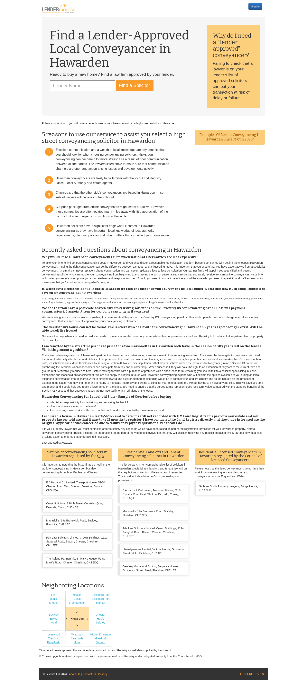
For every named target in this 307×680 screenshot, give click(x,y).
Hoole (100, 618)
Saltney (100, 622)
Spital (77, 598)
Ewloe (53, 618)
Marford (100, 642)
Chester (100, 614)
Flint (53, 594)
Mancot (100, 602)
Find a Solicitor (134, 85)
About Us (74, 674)
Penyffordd (53, 642)
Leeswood (53, 634)
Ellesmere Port (101, 594)
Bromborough (77, 602)
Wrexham (77, 634)
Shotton (53, 602)
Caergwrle (77, 638)
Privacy (102, 674)
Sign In (255, 6)
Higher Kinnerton (100, 634)
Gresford (100, 638)
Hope (77, 642)
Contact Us (89, 674)
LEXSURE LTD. (250, 674)
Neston (77, 594)
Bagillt (53, 598)
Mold (54, 622)
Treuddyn (54, 638)
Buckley (54, 614)
